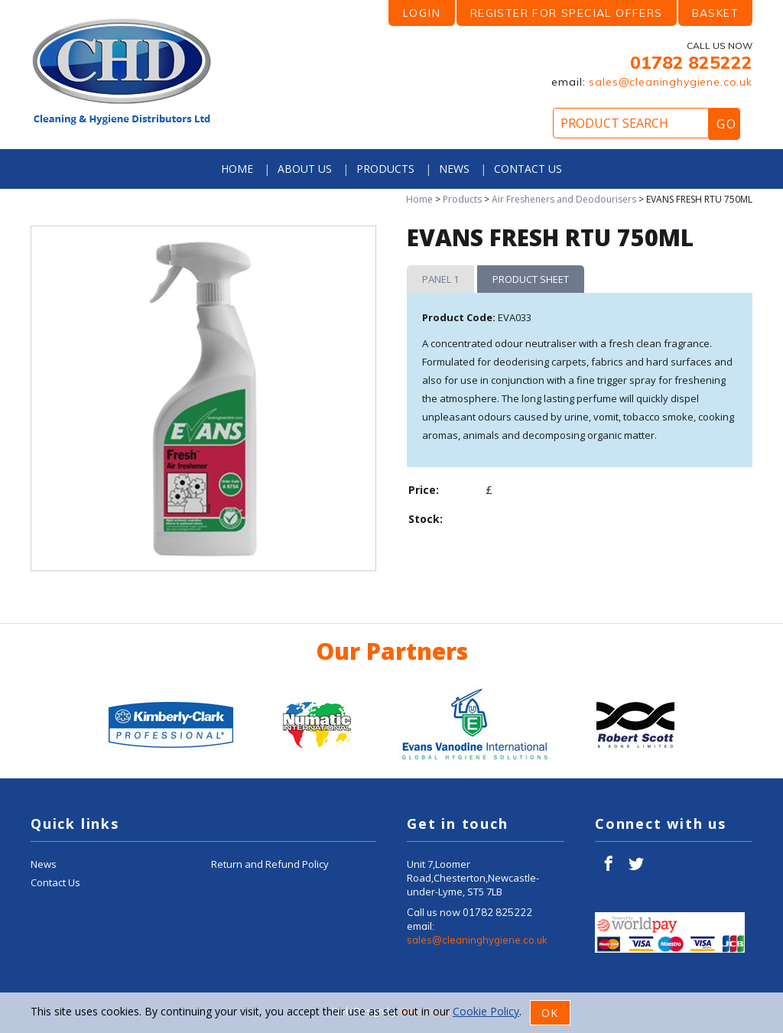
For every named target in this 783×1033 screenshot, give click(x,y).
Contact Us (528, 168)
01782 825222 (691, 62)
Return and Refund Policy (270, 864)
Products (385, 168)
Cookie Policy (486, 1011)
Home (237, 168)
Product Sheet (530, 279)
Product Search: (0, 0)
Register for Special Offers (566, 13)
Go (726, 123)
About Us (305, 168)
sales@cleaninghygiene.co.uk (670, 82)
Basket (715, 13)
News (454, 168)
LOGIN (421, 12)
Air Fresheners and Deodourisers (564, 199)
